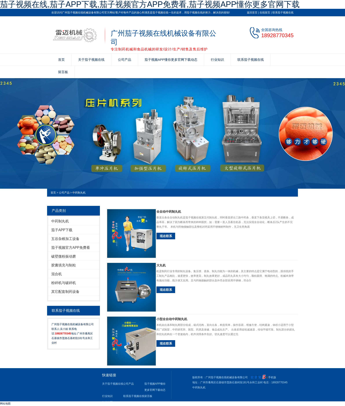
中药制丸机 (79, 192)
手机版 (272, 377)
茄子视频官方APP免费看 (70, 247)
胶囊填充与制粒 (63, 265)
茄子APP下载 (61, 230)
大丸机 (161, 265)
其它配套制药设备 (65, 291)
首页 (61, 59)
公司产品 (124, 59)
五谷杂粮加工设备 (65, 239)
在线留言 (265, 12)
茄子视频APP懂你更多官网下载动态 (171, 59)
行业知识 (217, 59)
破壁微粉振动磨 (63, 256)
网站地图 (5, 403)
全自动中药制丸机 (168, 211)
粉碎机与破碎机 (63, 283)
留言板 (63, 72)
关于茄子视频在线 (91, 59)
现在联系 (166, 236)
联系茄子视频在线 (283, 12)
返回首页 (252, 12)
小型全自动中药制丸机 (171, 319)
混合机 (56, 274)
